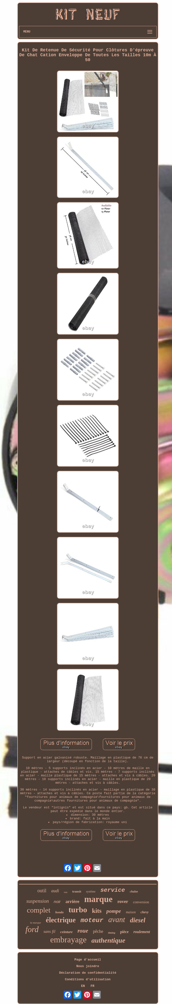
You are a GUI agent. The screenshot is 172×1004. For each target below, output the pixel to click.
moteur (92, 920)
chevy (145, 912)
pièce (124, 932)
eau (65, 892)
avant (116, 919)
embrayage (68, 939)
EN (83, 986)
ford (32, 929)
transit (76, 891)
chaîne (134, 891)
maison (131, 912)
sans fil (49, 931)
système (91, 891)
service (112, 890)
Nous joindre (87, 966)
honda (59, 912)
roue (83, 931)
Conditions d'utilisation (88, 979)
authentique (108, 940)
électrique (61, 920)
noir (57, 901)
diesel (137, 920)
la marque (35, 922)
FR (92, 986)
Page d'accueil (87, 959)
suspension (37, 901)
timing (111, 932)
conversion (141, 902)
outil (41, 890)
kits (96, 910)
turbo (78, 909)
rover (122, 901)
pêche (98, 931)
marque (98, 899)
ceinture (66, 932)
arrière (73, 901)
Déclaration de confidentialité (87, 973)
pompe (113, 911)
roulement (141, 932)
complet (39, 910)
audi (55, 890)
